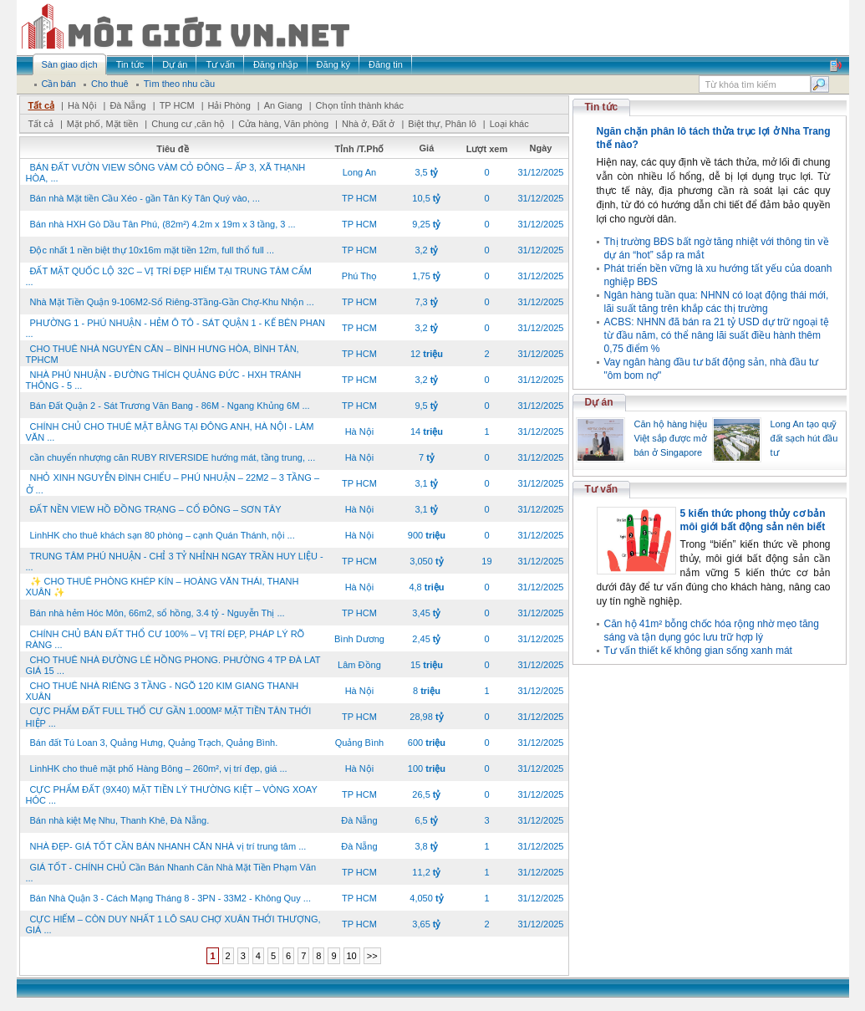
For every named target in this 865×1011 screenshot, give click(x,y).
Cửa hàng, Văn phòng (283, 124)
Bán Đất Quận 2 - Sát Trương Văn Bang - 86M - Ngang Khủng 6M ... (170, 406)
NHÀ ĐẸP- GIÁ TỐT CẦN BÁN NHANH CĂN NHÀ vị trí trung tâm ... (168, 846)
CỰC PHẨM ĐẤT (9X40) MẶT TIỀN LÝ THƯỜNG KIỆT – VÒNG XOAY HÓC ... (172, 794)
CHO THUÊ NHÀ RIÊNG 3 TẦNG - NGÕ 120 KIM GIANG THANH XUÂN (162, 691)
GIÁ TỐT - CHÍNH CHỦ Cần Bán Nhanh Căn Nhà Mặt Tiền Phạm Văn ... (171, 872)
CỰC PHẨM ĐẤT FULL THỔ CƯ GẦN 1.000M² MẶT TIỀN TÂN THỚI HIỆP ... (169, 717)
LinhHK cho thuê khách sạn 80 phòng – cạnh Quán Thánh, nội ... (162, 535)
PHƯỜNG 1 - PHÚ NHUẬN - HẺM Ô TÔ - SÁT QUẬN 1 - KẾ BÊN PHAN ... (175, 328)
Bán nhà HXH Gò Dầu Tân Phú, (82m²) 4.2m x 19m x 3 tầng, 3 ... (163, 224)
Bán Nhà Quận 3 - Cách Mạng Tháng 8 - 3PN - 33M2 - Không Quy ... (170, 898)
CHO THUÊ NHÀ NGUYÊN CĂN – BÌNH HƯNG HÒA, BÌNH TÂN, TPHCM (162, 354)
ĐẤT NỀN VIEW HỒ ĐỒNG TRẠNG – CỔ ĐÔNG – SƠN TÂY (156, 509)
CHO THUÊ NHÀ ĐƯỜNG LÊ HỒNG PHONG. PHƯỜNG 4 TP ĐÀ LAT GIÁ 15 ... (173, 665)
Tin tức (601, 107)
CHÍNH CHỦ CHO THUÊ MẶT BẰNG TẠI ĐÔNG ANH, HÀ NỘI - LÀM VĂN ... (170, 431)
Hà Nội (82, 105)
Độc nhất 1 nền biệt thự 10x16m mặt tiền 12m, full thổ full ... (152, 250)
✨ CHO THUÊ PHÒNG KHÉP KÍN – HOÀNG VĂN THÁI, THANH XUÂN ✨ (162, 586)
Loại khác (509, 124)
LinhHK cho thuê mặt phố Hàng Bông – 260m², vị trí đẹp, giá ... (158, 768)
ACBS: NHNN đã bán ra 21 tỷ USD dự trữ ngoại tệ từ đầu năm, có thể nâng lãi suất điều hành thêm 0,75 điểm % (716, 335)
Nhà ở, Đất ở (368, 124)
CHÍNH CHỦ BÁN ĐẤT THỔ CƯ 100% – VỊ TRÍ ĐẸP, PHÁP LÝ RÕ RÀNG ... (165, 639)
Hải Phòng (229, 105)
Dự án (599, 402)
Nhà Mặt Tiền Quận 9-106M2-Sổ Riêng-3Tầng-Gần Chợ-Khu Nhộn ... (172, 302)
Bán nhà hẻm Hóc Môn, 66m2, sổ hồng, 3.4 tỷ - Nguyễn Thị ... (157, 613)
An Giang (283, 105)
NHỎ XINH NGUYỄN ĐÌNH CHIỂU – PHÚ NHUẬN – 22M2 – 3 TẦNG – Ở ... (173, 483)
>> (372, 956)
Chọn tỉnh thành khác (360, 105)
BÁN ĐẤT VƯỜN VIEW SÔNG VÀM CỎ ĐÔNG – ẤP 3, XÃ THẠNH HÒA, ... (166, 172)
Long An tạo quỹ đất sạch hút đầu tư (804, 438)
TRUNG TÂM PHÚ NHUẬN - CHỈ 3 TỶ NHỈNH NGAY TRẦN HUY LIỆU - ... (174, 561)
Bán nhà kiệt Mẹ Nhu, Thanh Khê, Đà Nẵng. (120, 820)
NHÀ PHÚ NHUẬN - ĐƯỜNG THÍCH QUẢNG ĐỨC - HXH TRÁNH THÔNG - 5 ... (164, 380)
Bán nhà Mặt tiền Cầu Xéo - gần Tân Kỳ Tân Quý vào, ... (145, 198)
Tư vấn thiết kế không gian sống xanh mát (698, 650)
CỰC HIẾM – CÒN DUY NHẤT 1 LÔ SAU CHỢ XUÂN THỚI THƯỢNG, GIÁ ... (173, 924)
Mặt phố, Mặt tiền (103, 124)
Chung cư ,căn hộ (188, 124)
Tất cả (41, 105)
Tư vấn (601, 489)
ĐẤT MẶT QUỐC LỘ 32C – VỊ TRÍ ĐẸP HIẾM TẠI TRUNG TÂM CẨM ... (169, 276)
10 (352, 956)
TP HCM (177, 105)
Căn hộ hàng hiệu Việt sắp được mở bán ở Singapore (671, 438)
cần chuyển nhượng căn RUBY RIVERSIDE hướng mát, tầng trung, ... (173, 457)
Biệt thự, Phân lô (442, 124)
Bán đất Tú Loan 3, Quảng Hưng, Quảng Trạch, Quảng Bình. (154, 743)
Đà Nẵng (127, 105)
